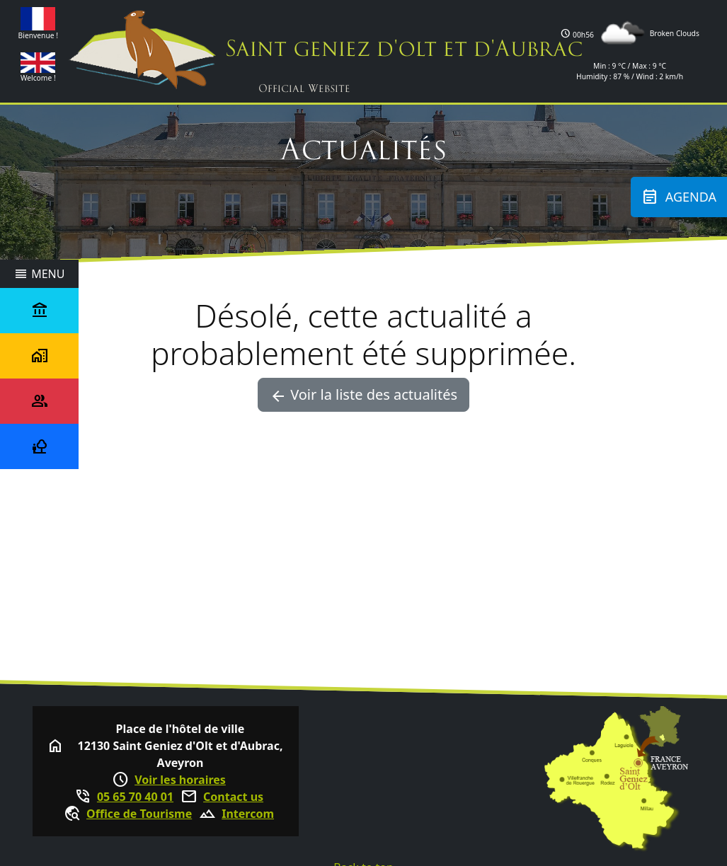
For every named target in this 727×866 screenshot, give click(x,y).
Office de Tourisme (139, 813)
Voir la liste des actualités (363, 395)
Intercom (248, 813)
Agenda (678, 197)
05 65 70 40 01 (135, 796)
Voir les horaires (180, 779)
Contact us (233, 796)
